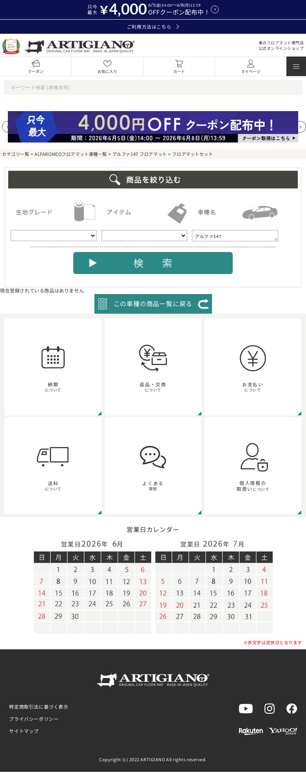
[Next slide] (300, 127)
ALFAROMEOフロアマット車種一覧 (70, 154)
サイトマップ (24, 732)
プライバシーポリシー (33, 719)
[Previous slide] (8, 127)
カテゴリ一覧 (15, 154)
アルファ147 (235, 236)
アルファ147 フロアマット (139, 154)
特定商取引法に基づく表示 (38, 707)
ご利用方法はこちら (153, 27)
